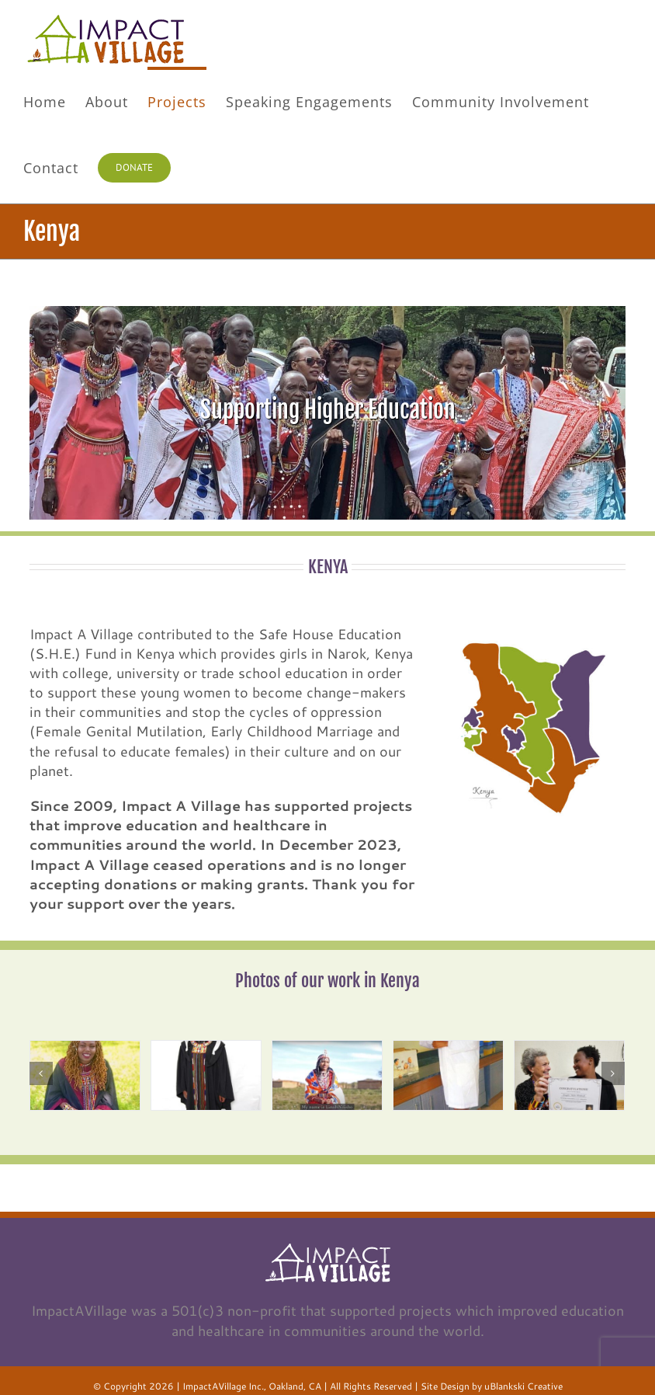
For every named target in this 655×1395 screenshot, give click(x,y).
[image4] (448, 1075)
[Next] (613, 1073)
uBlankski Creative (523, 1386)
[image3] (327, 1075)
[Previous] (41, 1073)
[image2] (206, 1075)
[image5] (569, 1075)
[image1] (85, 1075)
